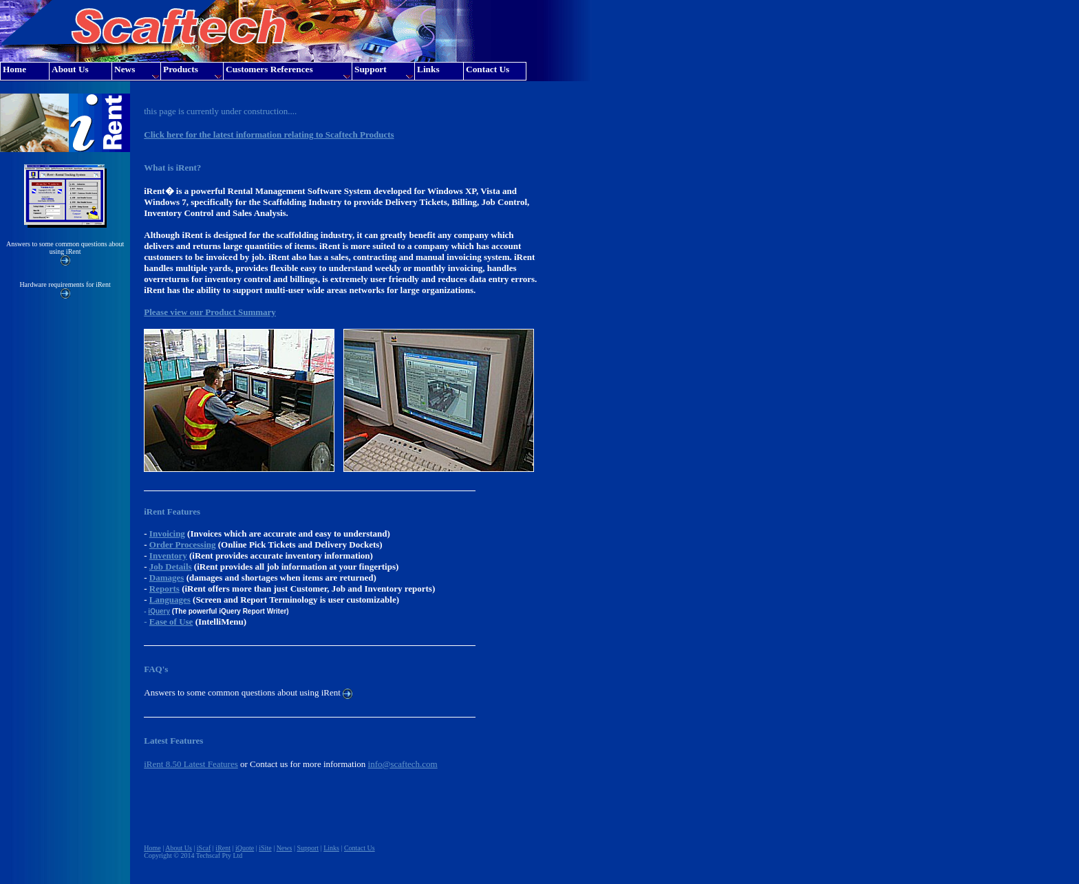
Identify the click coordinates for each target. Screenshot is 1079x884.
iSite (265, 848)
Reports (164, 588)
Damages (166, 577)
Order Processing (182, 544)
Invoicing (167, 533)
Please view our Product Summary (210, 312)
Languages (170, 599)
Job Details (170, 566)
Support (308, 848)
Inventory (168, 555)
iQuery (159, 611)
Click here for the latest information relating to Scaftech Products (269, 134)
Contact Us (359, 848)
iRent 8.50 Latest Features (190, 764)
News (284, 848)
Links (331, 848)
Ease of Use (171, 621)
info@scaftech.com (403, 764)
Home (152, 848)
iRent (223, 848)
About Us (178, 848)
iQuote (244, 848)
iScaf (204, 848)
